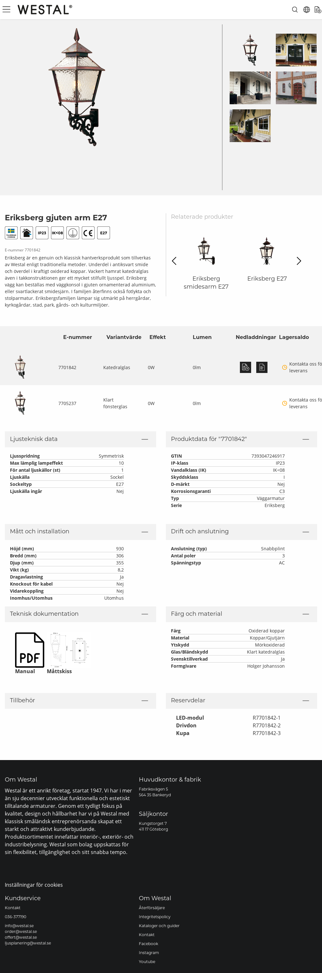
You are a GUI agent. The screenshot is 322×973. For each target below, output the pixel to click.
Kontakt (13, 908)
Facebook (148, 944)
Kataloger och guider (159, 926)
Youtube (147, 962)
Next (297, 261)
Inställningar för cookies (34, 884)
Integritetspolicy (155, 917)
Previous (176, 261)
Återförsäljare (152, 908)
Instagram (149, 953)
